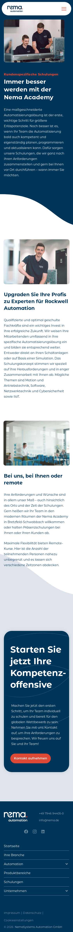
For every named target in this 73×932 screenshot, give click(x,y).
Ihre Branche (14, 855)
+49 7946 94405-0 (51, 813)
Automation (13, 864)
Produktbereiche (17, 873)
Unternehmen (15, 891)
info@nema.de (49, 820)
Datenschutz (33, 913)
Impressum (13, 913)
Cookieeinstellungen (18, 920)
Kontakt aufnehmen (30, 758)
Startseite (11, 846)
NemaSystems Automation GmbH (38, 927)
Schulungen (13, 882)
